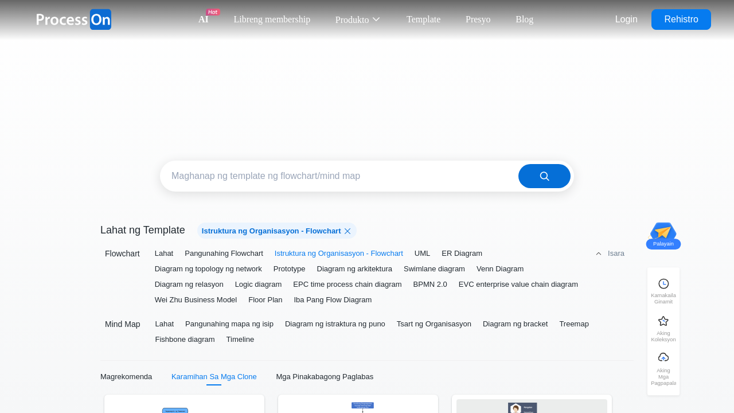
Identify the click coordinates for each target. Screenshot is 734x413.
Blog (524, 19)
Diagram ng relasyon (189, 284)
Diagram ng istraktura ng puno (335, 324)
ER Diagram (462, 253)
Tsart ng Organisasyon (434, 324)
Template (423, 19)
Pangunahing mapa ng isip (229, 324)
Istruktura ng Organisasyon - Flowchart (339, 253)
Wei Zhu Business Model (196, 299)
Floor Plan (265, 299)
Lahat (164, 253)
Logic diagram (258, 284)
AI (203, 19)
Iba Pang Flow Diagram (333, 299)
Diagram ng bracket (515, 324)
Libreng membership (271, 19)
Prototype (290, 268)
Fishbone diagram (184, 339)
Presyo (478, 19)
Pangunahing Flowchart (224, 253)
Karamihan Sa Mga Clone (214, 376)
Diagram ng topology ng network (208, 268)
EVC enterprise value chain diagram (518, 284)
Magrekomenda (126, 376)
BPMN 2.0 (430, 284)
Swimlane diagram (434, 268)
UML (422, 253)
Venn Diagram (500, 268)
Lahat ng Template (142, 230)
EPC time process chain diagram (347, 284)
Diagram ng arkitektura (355, 268)
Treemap (574, 324)
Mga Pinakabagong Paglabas (324, 376)
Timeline (241, 339)
